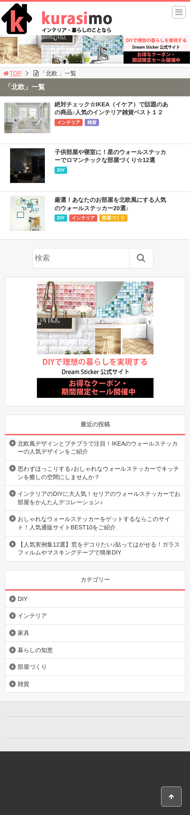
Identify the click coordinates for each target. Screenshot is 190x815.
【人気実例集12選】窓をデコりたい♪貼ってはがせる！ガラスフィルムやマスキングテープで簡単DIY (99, 548)
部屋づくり (113, 217)
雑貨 (91, 122)
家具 (23, 632)
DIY (61, 170)
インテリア (68, 122)
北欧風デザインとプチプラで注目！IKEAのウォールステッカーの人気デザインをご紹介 (98, 447)
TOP (12, 73)
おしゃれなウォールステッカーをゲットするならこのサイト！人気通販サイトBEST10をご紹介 (94, 523)
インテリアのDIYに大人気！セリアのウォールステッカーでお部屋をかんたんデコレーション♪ (99, 498)
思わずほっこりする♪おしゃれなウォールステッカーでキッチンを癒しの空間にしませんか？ (98, 472)
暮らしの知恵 (35, 650)
